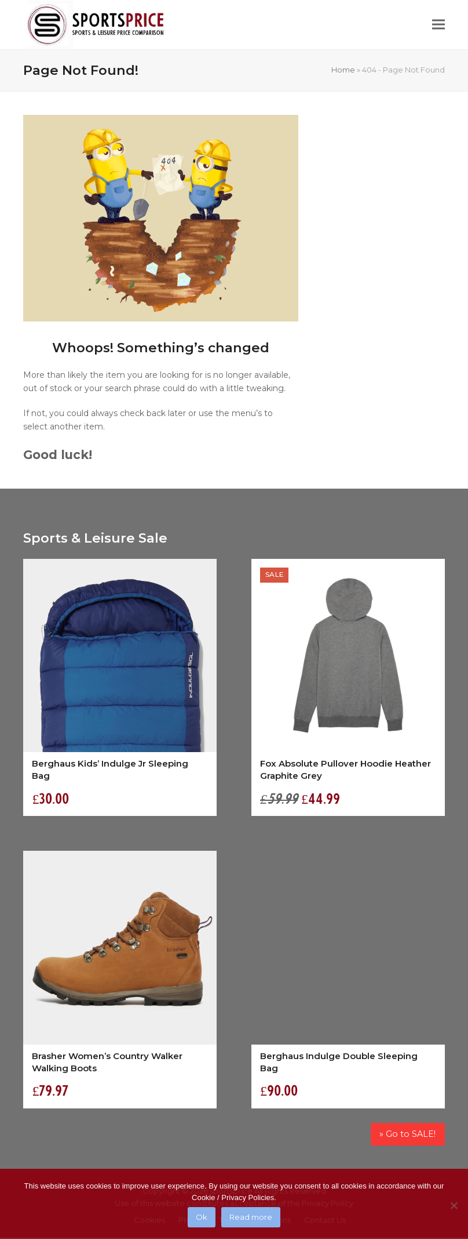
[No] (453, 1205)
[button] (438, 25)
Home (343, 69)
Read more (250, 1217)
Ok (201, 1217)
